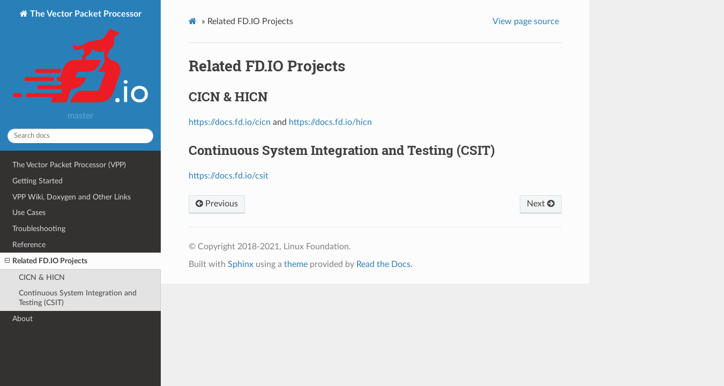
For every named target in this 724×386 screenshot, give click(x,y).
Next (541, 203)
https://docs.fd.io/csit (228, 176)
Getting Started (37, 181)
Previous (217, 203)
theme (296, 264)
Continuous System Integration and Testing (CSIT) (78, 298)
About (22, 319)
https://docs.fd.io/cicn (230, 122)
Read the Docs (383, 264)
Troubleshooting (38, 229)
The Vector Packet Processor (80, 57)
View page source (525, 21)
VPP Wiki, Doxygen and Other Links (71, 197)
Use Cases (29, 213)
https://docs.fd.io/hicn (330, 122)
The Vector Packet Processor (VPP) (69, 165)
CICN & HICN (42, 277)
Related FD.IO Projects (46, 261)
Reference (29, 245)
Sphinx (240, 264)
